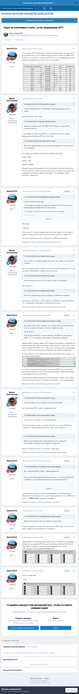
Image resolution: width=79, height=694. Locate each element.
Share (8, 40)
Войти (56, 628)
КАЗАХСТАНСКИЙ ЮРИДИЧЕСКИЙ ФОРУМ (27, 13)
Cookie (46, 678)
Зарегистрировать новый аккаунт (23, 628)
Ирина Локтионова (12, 99)
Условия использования (21, 691)
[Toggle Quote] (25, 104)
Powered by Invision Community (39, 683)
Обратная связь (36, 678)
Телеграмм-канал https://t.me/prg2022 (38, 3)
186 (12, 66)
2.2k (12, 118)
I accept (71, 690)
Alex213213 (19, 33)
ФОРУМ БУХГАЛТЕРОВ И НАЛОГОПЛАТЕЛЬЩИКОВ (40, 35)
